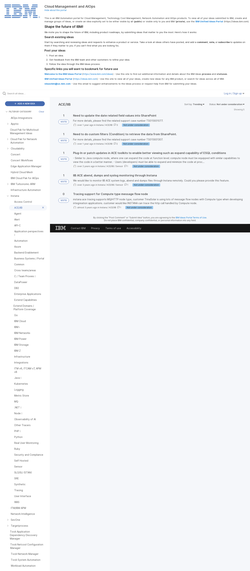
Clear (41, 111)
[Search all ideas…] (29, 93)
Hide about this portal (55, 10)
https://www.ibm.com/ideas (98, 74)
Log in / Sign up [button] (234, 93)
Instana (99, 125)
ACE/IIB (108, 125)
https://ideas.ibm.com (85, 78)
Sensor (119, 166)
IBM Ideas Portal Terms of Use (191, 217)
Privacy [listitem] (95, 228)
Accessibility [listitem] (134, 228)
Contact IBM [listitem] (78, 228)
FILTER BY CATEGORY (18, 111)
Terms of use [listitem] (113, 228)
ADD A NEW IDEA (25, 103)
